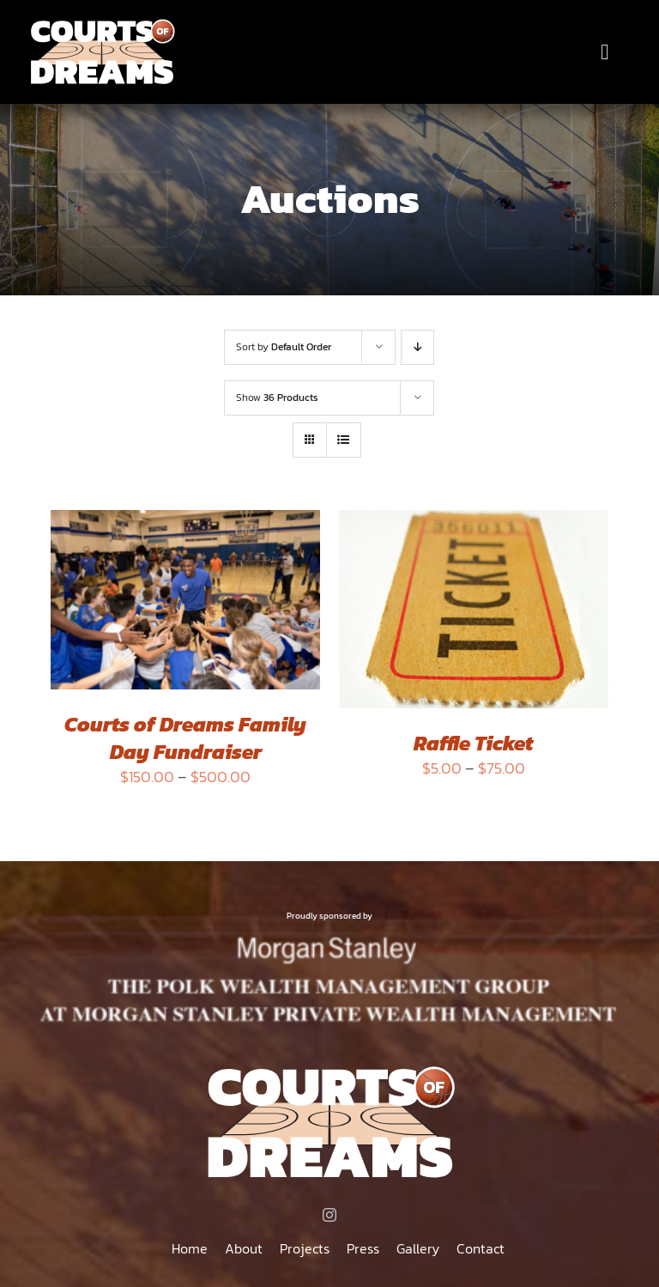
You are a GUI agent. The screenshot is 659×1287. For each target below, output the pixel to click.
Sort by (283, 347)
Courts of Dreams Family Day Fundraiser (185, 737)
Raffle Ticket (473, 743)
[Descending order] (417, 347)
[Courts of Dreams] (102, 24)
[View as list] (343, 440)
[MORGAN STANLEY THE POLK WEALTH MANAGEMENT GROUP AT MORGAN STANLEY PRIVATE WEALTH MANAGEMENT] (330, 938)
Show (277, 397)
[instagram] (329, 1215)
